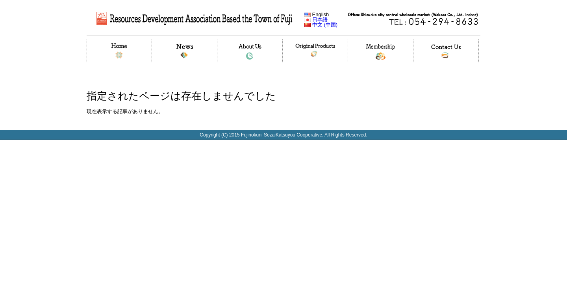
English (316, 14)
